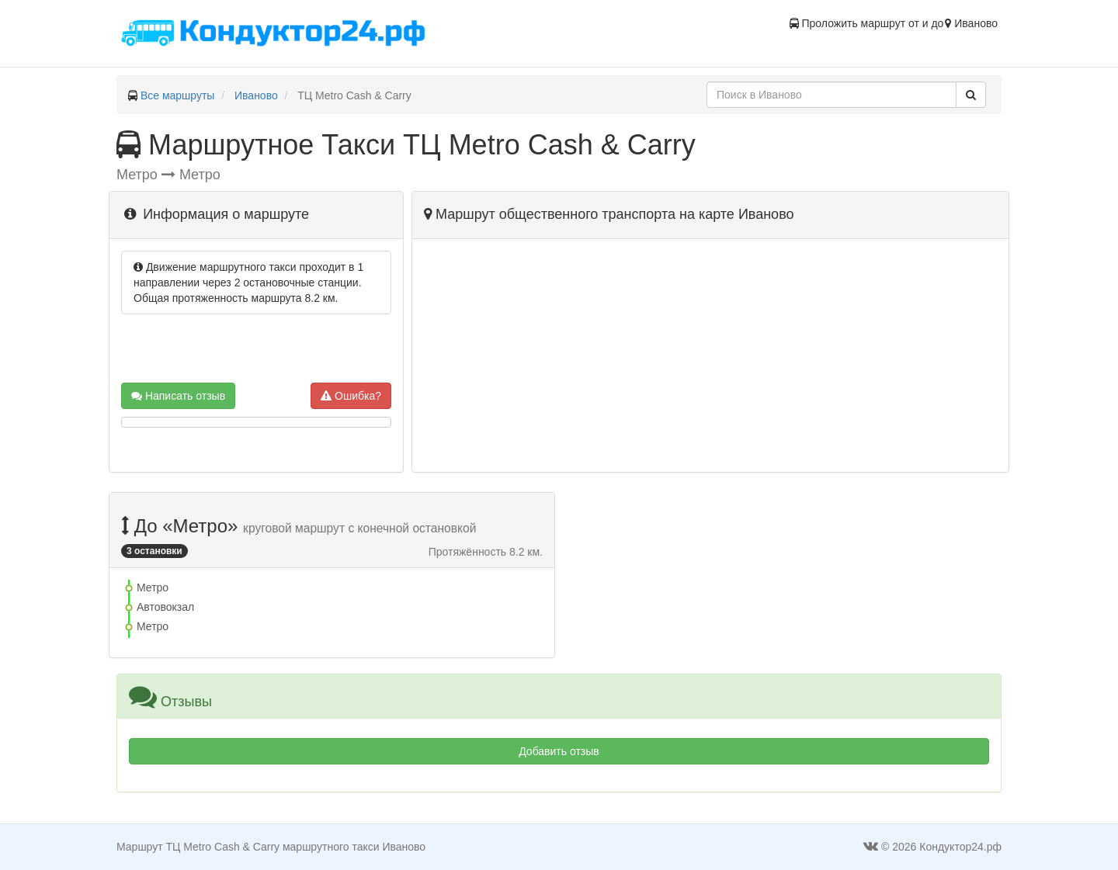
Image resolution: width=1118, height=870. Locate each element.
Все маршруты (178, 95)
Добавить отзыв (559, 751)
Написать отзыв (178, 396)
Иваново (256, 95)
